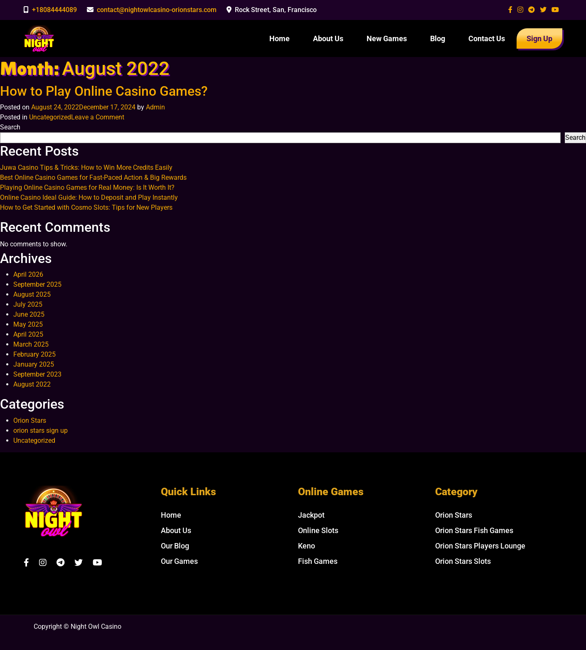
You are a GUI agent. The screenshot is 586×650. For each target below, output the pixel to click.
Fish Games (317, 561)
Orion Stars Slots (463, 561)
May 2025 (28, 324)
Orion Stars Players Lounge (480, 545)
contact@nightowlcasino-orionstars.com (157, 10)
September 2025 (37, 284)
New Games (387, 38)
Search (10, 127)
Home (279, 38)
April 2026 (28, 274)
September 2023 (37, 374)
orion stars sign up (40, 430)
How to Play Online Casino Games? (104, 91)
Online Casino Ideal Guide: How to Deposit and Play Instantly (89, 197)
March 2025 (31, 344)
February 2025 (34, 354)
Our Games (179, 561)
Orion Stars (29, 420)
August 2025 (32, 294)
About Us (328, 38)
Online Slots (318, 530)
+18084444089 (54, 10)
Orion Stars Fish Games (474, 530)
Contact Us (486, 38)
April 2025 (28, 334)
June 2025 (28, 314)
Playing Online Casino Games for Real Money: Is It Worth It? (87, 187)
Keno (306, 545)
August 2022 (32, 384)
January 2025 (33, 364)
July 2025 (27, 304)
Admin (155, 107)
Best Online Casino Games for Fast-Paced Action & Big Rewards (93, 177)
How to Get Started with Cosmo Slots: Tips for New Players (86, 207)
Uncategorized (50, 117)
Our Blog (175, 545)
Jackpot (311, 515)
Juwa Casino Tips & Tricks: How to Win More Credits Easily (86, 167)
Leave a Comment (97, 117)
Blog (437, 38)
